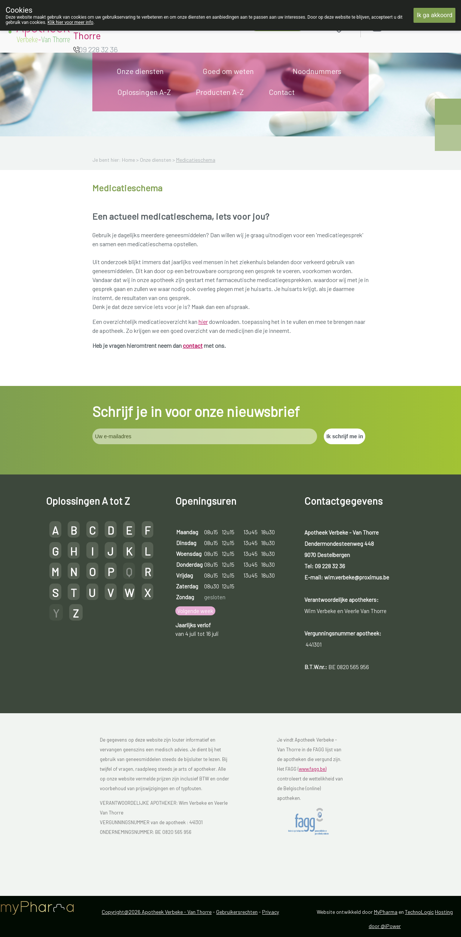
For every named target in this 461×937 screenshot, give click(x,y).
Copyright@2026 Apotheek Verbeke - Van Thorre (157, 912)
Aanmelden (403, 26)
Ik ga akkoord (434, 15)
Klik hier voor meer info (70, 22)
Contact (282, 91)
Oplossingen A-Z (144, 91)
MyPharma (385, 912)
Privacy (270, 912)
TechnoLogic (419, 912)
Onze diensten (140, 71)
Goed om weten (228, 71)
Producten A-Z (220, 91)
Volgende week (195, 610)
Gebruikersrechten (237, 912)
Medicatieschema (195, 160)
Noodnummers (317, 71)
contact (193, 345)
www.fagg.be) (312, 769)
